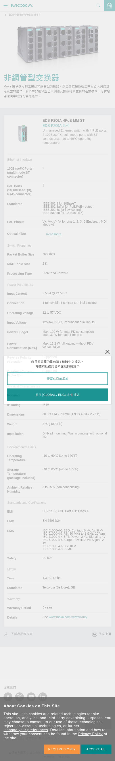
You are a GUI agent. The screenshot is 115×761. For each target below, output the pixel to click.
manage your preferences (26, 730)
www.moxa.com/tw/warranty (68, 617)
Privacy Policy (90, 734)
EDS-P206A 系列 (55, 126)
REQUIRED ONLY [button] (62, 749)
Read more (53, 234)
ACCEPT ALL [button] (96, 749)
